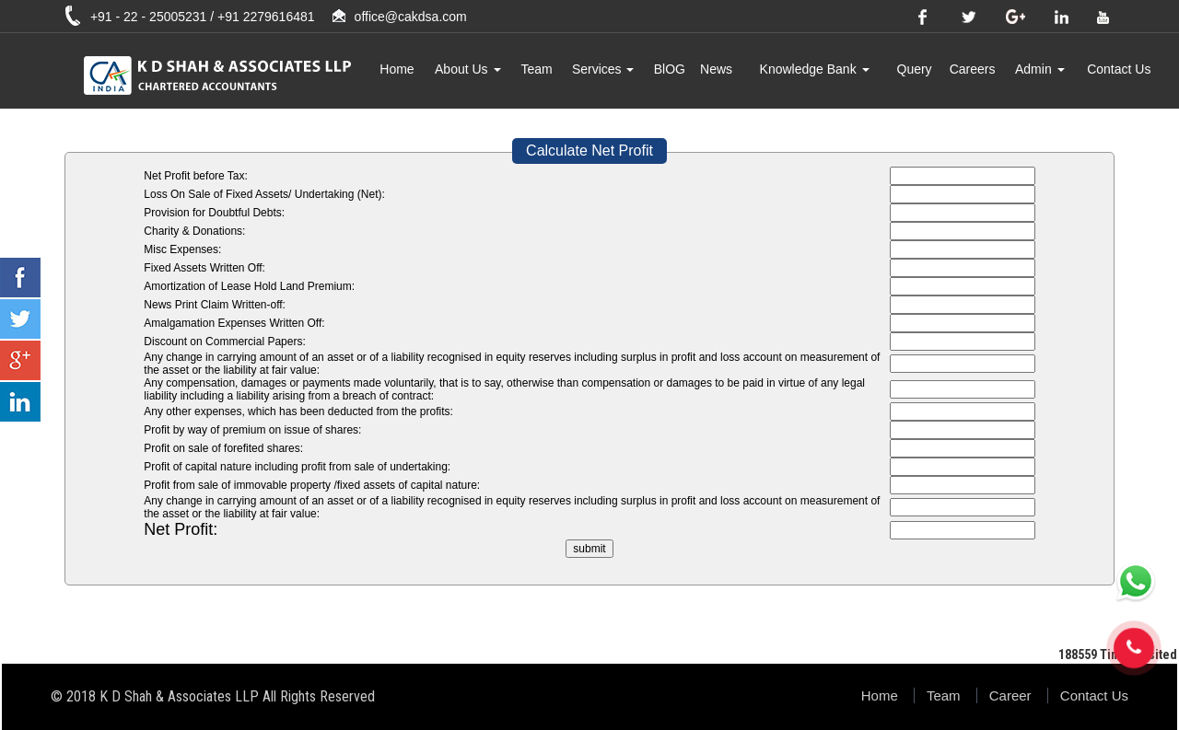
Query (914, 69)
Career (1010, 695)
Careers (973, 69)
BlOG (669, 69)
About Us (467, 69)
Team (536, 69)
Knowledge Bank (815, 69)
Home (396, 69)
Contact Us (1118, 69)
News (716, 69)
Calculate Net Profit (589, 150)
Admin (1040, 69)
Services (603, 69)
